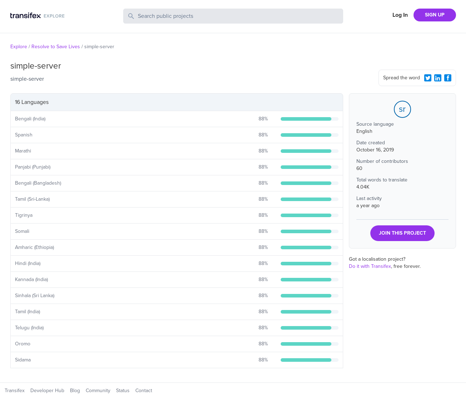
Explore (18, 47)
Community (98, 391)
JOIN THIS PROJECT (402, 233)
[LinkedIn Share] (438, 78)
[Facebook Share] (448, 78)
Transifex (15, 391)
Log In (400, 15)
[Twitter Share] (428, 78)
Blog (75, 391)
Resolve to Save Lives (55, 47)
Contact (143, 391)
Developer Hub (47, 391)
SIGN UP (435, 15)
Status (123, 391)
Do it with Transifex (370, 266)
